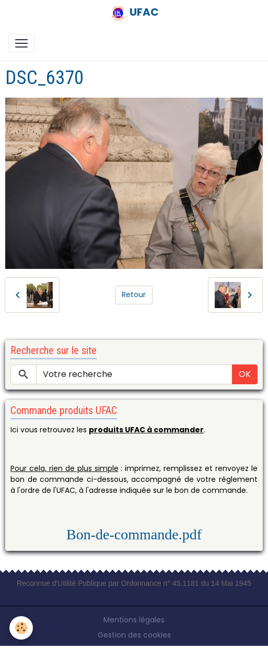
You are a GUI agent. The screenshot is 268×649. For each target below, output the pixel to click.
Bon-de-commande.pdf (134, 534)
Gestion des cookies (134, 635)
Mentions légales (134, 620)
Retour (134, 294)
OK (245, 374)
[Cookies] (21, 628)
